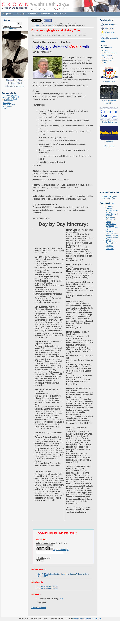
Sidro (5, 108)
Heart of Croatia (9, 104)
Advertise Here (109, 146)
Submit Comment (38, 608)
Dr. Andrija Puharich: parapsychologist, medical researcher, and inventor (112, 211)
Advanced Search (10, 28)
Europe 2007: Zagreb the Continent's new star (112, 226)
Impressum (45, 14)
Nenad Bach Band (10, 99)
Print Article (109, 28)
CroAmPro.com (109, 82)
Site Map (20, 14)
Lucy (61, 598)
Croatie (103, 63)
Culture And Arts (48, 26)
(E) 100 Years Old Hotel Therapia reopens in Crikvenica (111, 245)
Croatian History (107, 58)
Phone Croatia (8, 101)
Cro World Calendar (108, 53)
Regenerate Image (60, 550)
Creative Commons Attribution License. (87, 618)
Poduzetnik (109, 141)
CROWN (104, 50)
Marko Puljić (38, 35)
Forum (63, 14)
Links (55, 14)
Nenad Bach (7, 106)
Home (37, 24)
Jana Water (7, 103)
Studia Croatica (106, 55)
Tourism (45, 24)
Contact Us (33, 14)
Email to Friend (110, 24)
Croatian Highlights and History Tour (109, 197)
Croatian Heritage (107, 60)
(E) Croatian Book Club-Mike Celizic (112, 220)
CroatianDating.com (10, 95)
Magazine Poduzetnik (11, 97)
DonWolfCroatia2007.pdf (48, 586)
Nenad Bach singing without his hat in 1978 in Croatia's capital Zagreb (112, 235)
